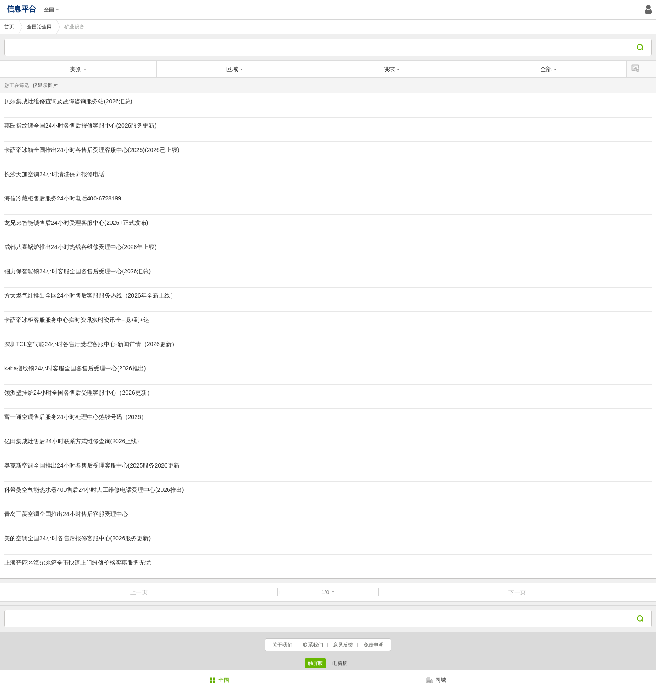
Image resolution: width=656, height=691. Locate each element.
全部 (548, 69)
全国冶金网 (39, 27)
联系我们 (313, 645)
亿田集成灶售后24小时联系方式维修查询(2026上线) (71, 441)
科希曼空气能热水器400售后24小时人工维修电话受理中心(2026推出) (94, 489)
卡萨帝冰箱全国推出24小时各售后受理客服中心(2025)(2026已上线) (91, 149)
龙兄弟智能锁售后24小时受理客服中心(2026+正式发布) (76, 222)
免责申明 (374, 645)
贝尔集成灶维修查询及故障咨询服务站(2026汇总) (68, 101)
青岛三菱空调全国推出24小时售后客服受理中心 (66, 514)
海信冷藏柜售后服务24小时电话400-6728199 (62, 198)
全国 (51, 10)
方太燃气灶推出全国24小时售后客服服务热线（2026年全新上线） (90, 295)
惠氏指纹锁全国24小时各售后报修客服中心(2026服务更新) (80, 125)
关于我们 (282, 645)
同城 (436, 680)
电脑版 (339, 663)
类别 (78, 69)
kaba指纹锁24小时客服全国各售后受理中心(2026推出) (75, 368)
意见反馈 (343, 645)
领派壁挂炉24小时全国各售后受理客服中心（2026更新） (78, 392)
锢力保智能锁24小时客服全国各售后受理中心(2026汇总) (77, 271)
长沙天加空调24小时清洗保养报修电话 (54, 174)
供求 (391, 69)
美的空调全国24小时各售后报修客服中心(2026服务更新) (77, 538)
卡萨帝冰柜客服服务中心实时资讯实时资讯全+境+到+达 (76, 319)
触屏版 (315, 663)
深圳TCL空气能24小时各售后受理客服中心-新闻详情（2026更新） (90, 344)
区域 (234, 69)
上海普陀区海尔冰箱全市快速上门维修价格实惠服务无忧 (77, 562)
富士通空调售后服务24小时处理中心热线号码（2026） (75, 417)
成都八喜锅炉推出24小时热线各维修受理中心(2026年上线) (80, 247)
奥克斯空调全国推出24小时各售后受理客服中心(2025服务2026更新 (91, 465)
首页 (9, 27)
